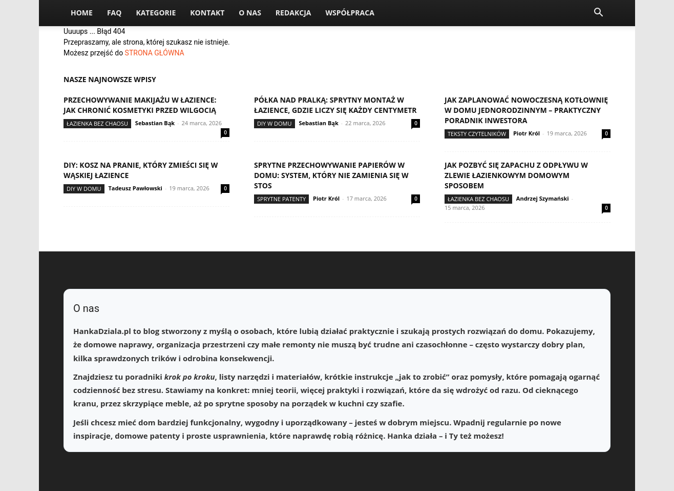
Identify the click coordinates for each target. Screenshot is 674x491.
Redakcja (293, 12)
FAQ (114, 12)
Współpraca (349, 12)
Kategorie (156, 12)
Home (82, 12)
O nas (250, 12)
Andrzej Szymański (542, 198)
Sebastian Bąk (155, 123)
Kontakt (207, 12)
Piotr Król (526, 133)
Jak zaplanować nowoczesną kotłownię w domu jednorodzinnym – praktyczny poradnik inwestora (526, 110)
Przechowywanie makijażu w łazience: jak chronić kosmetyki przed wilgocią (140, 105)
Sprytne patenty (281, 199)
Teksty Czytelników (477, 134)
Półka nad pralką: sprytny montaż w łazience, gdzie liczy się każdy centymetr (335, 105)
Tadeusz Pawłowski (135, 188)
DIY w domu (274, 123)
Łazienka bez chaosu (97, 123)
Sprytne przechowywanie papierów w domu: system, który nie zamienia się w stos (331, 175)
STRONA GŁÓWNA (154, 53)
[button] (598, 13)
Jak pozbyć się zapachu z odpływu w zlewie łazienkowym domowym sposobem (516, 175)
